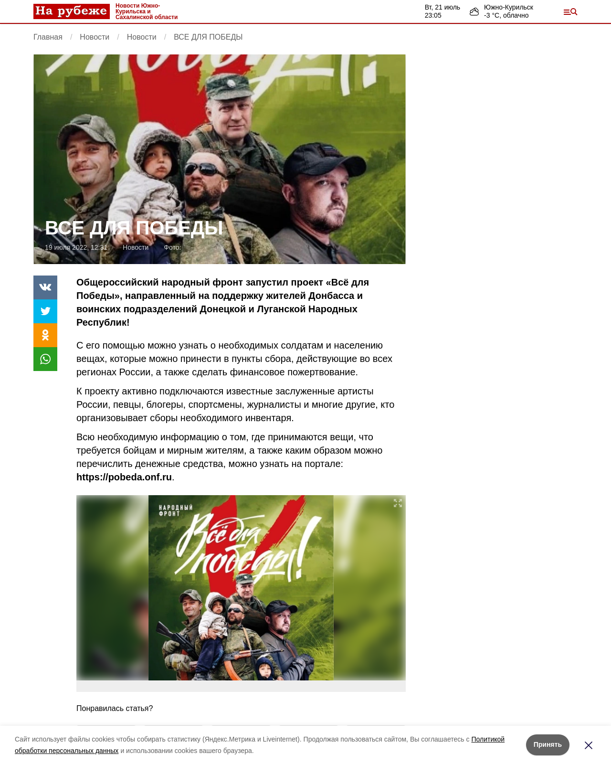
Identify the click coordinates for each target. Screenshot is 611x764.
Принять (548, 744)
